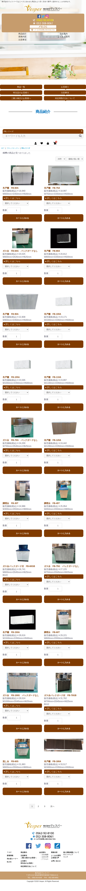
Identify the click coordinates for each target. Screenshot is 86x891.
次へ (52, 806)
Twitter (43, 16)
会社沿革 (45, 857)
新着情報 (10, 855)
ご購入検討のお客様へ (21, 98)
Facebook (39, 16)
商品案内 (24, 852)
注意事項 (22, 40)
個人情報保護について (71, 852)
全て (2, 148)
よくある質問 (64, 36)
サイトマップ (68, 855)
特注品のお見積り (21, 92)
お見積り (65, 87)
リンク (65, 857)
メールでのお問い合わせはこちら (43, 30)
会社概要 (45, 855)
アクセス (45, 859)
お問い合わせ (56, 861)
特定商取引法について (65, 98)
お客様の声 (55, 858)
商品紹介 (22, 34)
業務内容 (22, 36)
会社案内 (64, 34)
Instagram (47, 16)
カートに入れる (22, 218)
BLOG (43, 26)
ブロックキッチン (13, 148)
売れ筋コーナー (12, 859)
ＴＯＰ (9, 852)
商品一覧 (21, 87)
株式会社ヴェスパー (43, 8)
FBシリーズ (25, 148)
